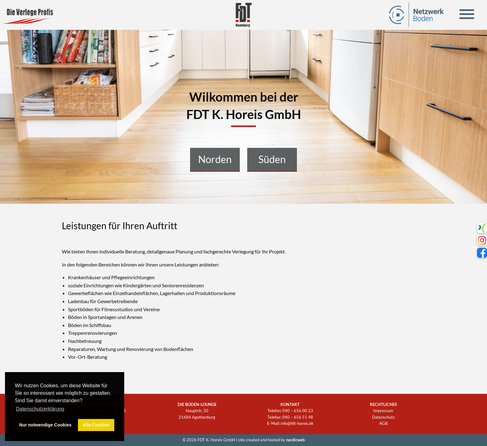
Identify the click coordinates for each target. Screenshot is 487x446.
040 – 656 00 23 (297, 410)
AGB (383, 423)
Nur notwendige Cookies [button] (45, 424)
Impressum (383, 410)
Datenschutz (383, 417)
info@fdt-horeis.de (297, 423)
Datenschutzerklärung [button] (40, 409)
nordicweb (295, 439)
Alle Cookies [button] (96, 424)
